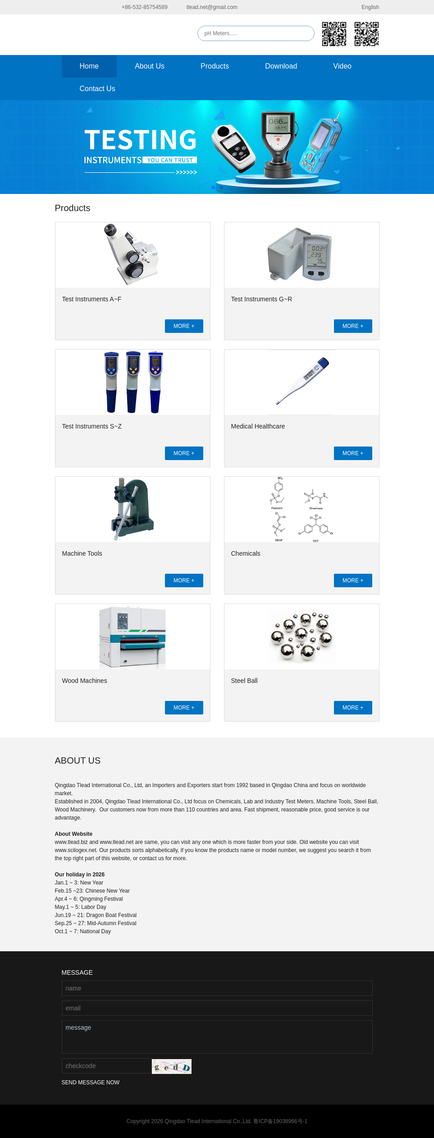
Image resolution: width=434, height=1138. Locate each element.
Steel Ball (244, 680)
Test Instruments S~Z (92, 426)
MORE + (184, 326)
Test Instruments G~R (261, 299)
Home (89, 66)
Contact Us (97, 88)
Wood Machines (84, 680)
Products (215, 66)
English (364, 7)
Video (342, 66)
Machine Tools (82, 553)
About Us (149, 66)
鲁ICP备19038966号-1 (280, 1121)
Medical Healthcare (258, 426)
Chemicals (245, 553)
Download (281, 66)
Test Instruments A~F (92, 299)
